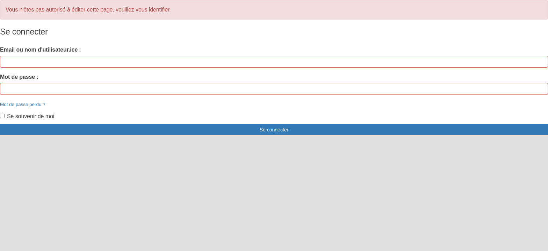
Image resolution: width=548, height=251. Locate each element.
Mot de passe (17, 77)
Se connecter (274, 129)
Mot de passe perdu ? (22, 104)
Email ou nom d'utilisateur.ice (39, 50)
